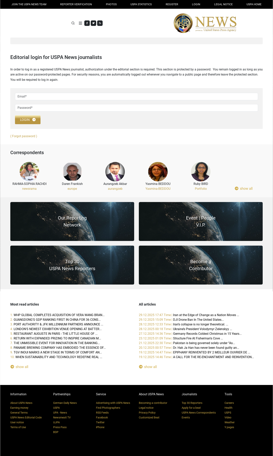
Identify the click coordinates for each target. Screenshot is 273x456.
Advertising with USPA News (113, 402)
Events (186, 417)
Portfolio (201, 189)
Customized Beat (149, 417)
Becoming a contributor (153, 402)
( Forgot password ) (23, 136)
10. (56, 357)
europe (72, 189)
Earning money (19, 407)
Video (228, 417)
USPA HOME (254, 4)
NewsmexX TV (62, 417)
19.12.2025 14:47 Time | (194, 352)
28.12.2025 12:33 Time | (183, 324)
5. (54, 334)
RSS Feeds (102, 412)
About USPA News (21, 402)
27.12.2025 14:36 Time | (190, 334)
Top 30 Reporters (192, 402)
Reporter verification (76, 4)
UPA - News (60, 412)
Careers (229, 402)
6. (55, 338)
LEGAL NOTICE (223, 4)
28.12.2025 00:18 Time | (185, 329)
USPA (56, 407)
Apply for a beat (191, 407)
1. (57, 315)
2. (55, 320)
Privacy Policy (147, 412)
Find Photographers (108, 407)
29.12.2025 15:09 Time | (181, 320)
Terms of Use (18, 427)
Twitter (100, 422)
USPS (228, 412)
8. (58, 348)
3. (56, 324)
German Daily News (65, 402)
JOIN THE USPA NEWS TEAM (28, 4)
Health (228, 407)
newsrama (29, 189)
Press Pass (60, 427)
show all (244, 188)
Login (196, 4)
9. (56, 352)
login (27, 120)
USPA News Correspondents (199, 412)
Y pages (229, 427)
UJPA (56, 422)
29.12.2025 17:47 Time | (189, 315)
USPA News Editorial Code (26, 417)
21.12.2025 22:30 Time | (187, 343)
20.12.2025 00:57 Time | (189, 348)
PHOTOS (111, 4)
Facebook (102, 417)
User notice (17, 422)
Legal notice (146, 407)
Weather (230, 422)
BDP (55, 432)
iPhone (100, 427)
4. (56, 329)
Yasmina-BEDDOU (157, 189)
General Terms (19, 412)
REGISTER (172, 4)
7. (55, 343)
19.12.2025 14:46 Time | (196, 357)
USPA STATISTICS (141, 4)
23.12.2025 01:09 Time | (181, 338)
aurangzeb (115, 189)
